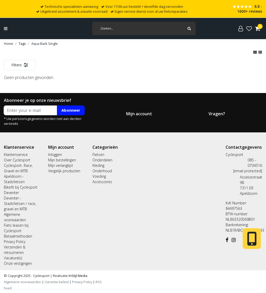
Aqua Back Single (44, 43)
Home (8, 43)
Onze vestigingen (18, 263)
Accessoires (102, 181)
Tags (22, 43)
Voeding (99, 176)
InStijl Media (77, 275)
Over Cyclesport (17, 160)
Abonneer (70, 110)
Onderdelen (102, 160)
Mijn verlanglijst (60, 165)
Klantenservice (16, 154)
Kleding (98, 165)
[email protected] (247, 170)
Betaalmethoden (18, 236)
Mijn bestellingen (62, 160)
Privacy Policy (14, 241)
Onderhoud (102, 170)
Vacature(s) (13, 257)
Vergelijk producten (64, 170)
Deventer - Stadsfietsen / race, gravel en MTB (20, 203)
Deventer (11, 192)
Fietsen (98, 154)
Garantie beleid (57, 282)
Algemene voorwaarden (22, 282)
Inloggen (55, 154)
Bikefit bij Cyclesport (21, 187)
